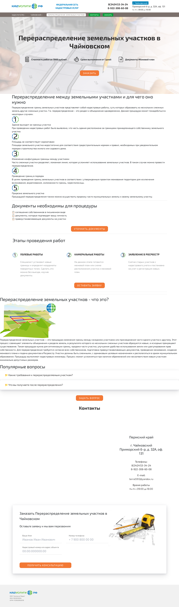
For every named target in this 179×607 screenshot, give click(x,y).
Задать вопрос (89, 398)
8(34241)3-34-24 (118, 4)
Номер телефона (76, 535)
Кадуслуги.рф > (18, 15)
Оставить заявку (89, 285)
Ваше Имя (27, 535)
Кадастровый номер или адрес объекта (40, 547)
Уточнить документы (89, 228)
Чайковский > (36, 15)
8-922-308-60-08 (118, 8)
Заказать (89, 73)
